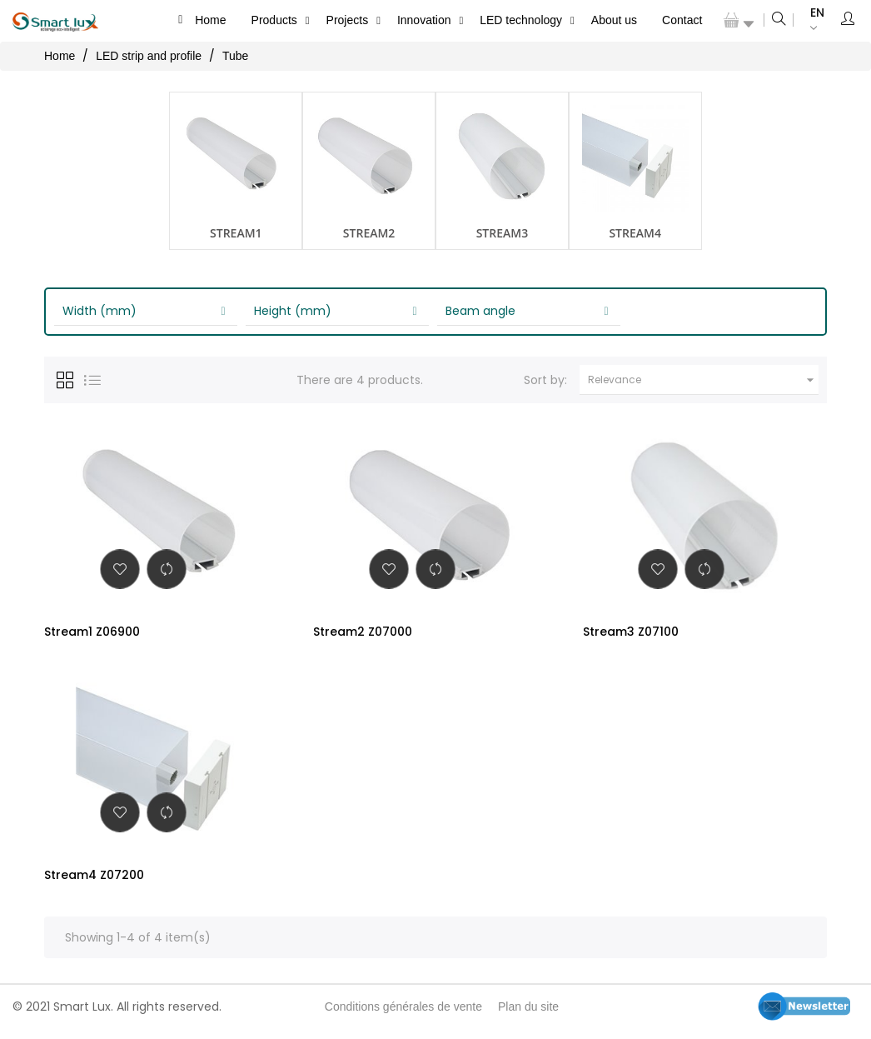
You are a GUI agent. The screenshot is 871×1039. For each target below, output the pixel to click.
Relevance (703, 380)
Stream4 (635, 233)
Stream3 (502, 233)
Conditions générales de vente (403, 1016)
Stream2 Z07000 (362, 631)
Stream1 (236, 233)
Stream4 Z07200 (94, 880)
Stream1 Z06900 (92, 631)
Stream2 (369, 233)
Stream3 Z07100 (631, 631)
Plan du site (528, 1016)
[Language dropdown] (809, 20)
